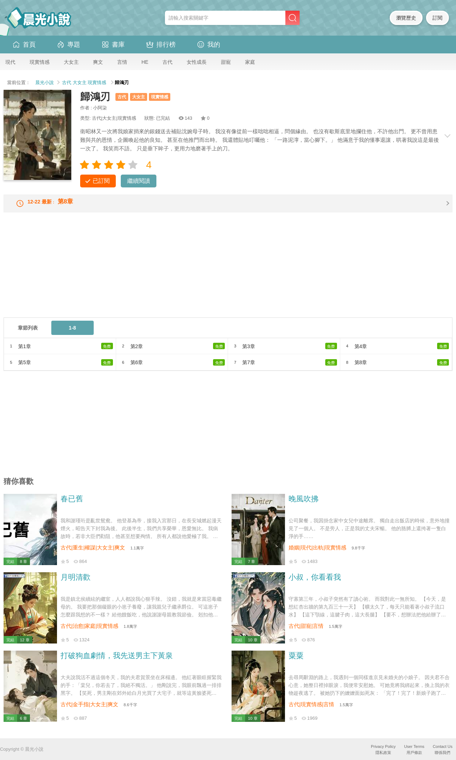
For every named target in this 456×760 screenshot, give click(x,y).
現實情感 (40, 62)
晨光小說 (44, 82)
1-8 (72, 333)
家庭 (250, 62)
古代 (167, 62)
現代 (10, 62)
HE (144, 62)
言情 (122, 62)
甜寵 (226, 62)
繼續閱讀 (138, 181)
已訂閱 (101, 181)
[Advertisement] (217, 273)
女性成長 (197, 62)
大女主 (71, 62)
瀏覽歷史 (406, 18)
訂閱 (437, 18)
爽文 (98, 62)
